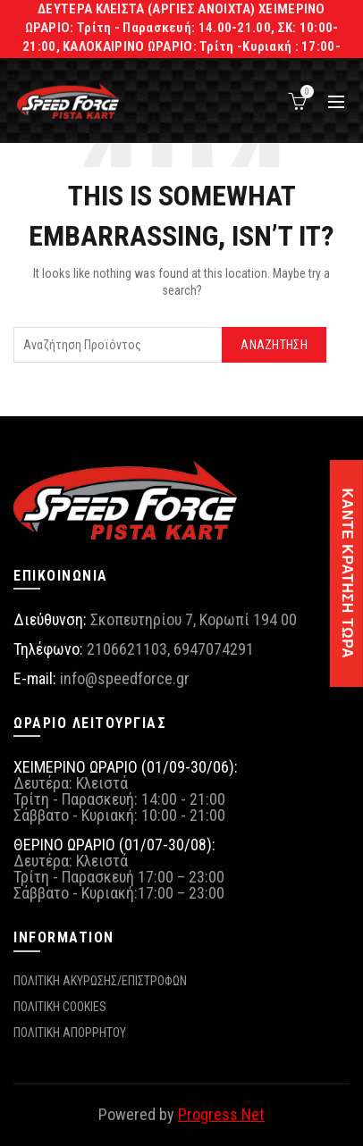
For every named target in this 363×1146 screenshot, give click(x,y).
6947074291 (213, 649)
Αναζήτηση (274, 345)
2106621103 (127, 649)
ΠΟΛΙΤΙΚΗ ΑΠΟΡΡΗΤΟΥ (69, 1032)
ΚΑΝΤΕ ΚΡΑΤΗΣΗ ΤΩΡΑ (347, 573)
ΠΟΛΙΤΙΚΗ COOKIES (59, 1007)
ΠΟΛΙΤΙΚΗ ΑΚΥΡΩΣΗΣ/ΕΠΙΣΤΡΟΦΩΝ (100, 981)
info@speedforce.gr (125, 678)
